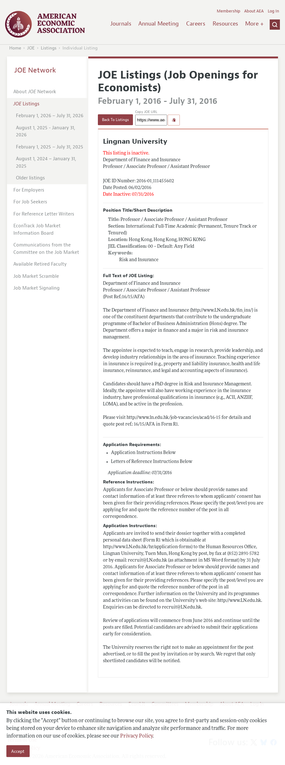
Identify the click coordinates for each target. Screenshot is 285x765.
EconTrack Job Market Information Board (37, 229)
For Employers (28, 190)
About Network (34, 92)
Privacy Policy (136, 736)
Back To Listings (115, 119)
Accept (18, 751)
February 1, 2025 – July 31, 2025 (49, 147)
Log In (273, 11)
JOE (31, 48)
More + (254, 23)
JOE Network (35, 70)
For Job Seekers (30, 202)
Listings (48, 48)
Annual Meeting (158, 23)
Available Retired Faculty (40, 264)
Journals (120, 23)
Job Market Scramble (36, 276)
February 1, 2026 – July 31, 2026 (49, 116)
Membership (228, 11)
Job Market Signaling (36, 288)
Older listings (30, 178)
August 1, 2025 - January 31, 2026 (45, 131)
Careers (195, 23)
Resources (225, 23)
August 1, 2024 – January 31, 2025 (46, 162)
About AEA (254, 11)
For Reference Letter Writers (43, 214)
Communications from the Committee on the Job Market (46, 248)
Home (15, 48)
